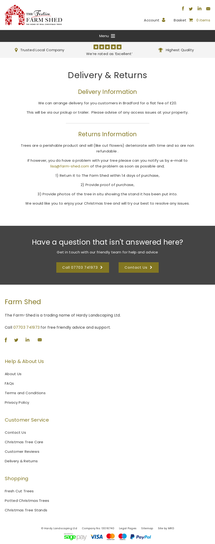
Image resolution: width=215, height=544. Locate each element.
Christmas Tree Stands (26, 510)
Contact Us (15, 432)
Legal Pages (127, 528)
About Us (13, 373)
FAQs (9, 383)
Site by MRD (166, 528)
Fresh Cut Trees (19, 491)
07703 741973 (26, 327)
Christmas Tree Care (24, 441)
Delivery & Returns (21, 460)
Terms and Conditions (25, 392)
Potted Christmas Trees (27, 500)
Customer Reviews (22, 451)
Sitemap (147, 528)
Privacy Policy (17, 402)
